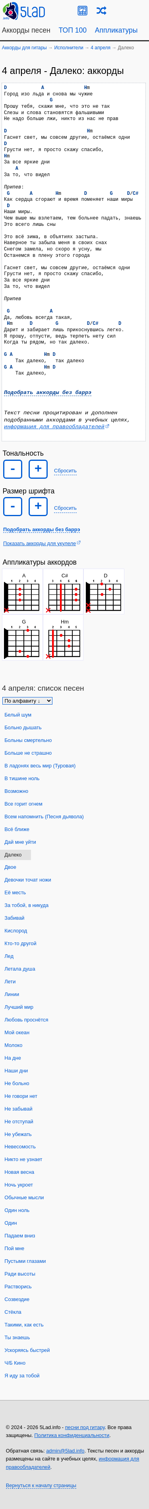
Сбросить (65, 471)
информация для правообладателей (54, 427)
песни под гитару (85, 1427)
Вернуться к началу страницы (41, 1485)
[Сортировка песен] (27, 701)
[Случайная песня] (101, 11)
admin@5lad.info (65, 1451)
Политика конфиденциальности (71, 1435)
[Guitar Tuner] (82, 11)
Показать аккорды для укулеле (39, 543)
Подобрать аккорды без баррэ (47, 392)
